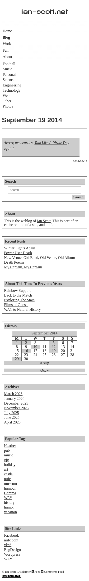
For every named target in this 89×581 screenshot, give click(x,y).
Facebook (11, 535)
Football (9, 64)
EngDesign (12, 550)
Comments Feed (54, 571)
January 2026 (14, 398)
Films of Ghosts (16, 305)
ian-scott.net (44, 10)
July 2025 (11, 413)
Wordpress (12, 554)
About (7, 57)
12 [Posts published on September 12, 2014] (54, 347)
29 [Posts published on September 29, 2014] (17, 359)
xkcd (7, 545)
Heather (10, 446)
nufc (7, 479)
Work (7, 44)
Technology (11, 90)
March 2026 (13, 394)
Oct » (44, 370)
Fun (6, 50)
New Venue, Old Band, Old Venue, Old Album (39, 258)
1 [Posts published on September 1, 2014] (17, 343)
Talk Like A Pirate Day (51, 143)
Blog (6, 37)
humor (9, 507)
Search (10, 181)
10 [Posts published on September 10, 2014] (35, 347)
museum (10, 484)
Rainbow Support (17, 290)
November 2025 (16, 408)
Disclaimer (24, 571)
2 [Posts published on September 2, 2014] (26, 343)
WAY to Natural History (22, 309)
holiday (9, 465)
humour (10, 488)
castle (8, 474)
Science (8, 80)
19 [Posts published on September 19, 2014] (54, 351)
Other (7, 101)
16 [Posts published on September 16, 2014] (26, 351)
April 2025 (12, 422)
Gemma (10, 493)
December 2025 (16, 403)
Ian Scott (44, 221)
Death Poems (14, 262)
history (9, 502)
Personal (9, 74)
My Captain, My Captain (23, 267)
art (6, 469)
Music (7, 69)
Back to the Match (18, 295)
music (8, 455)
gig (6, 460)
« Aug (44, 363)
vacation (10, 512)
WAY (8, 498)
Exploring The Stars (19, 300)
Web (6, 96)
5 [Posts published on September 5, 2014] (54, 343)
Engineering (12, 85)
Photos (8, 106)
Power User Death (18, 253)
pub (7, 450)
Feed (37, 571)
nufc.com (11, 540)
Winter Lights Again (19, 248)
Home (7, 31)
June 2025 (11, 417)
